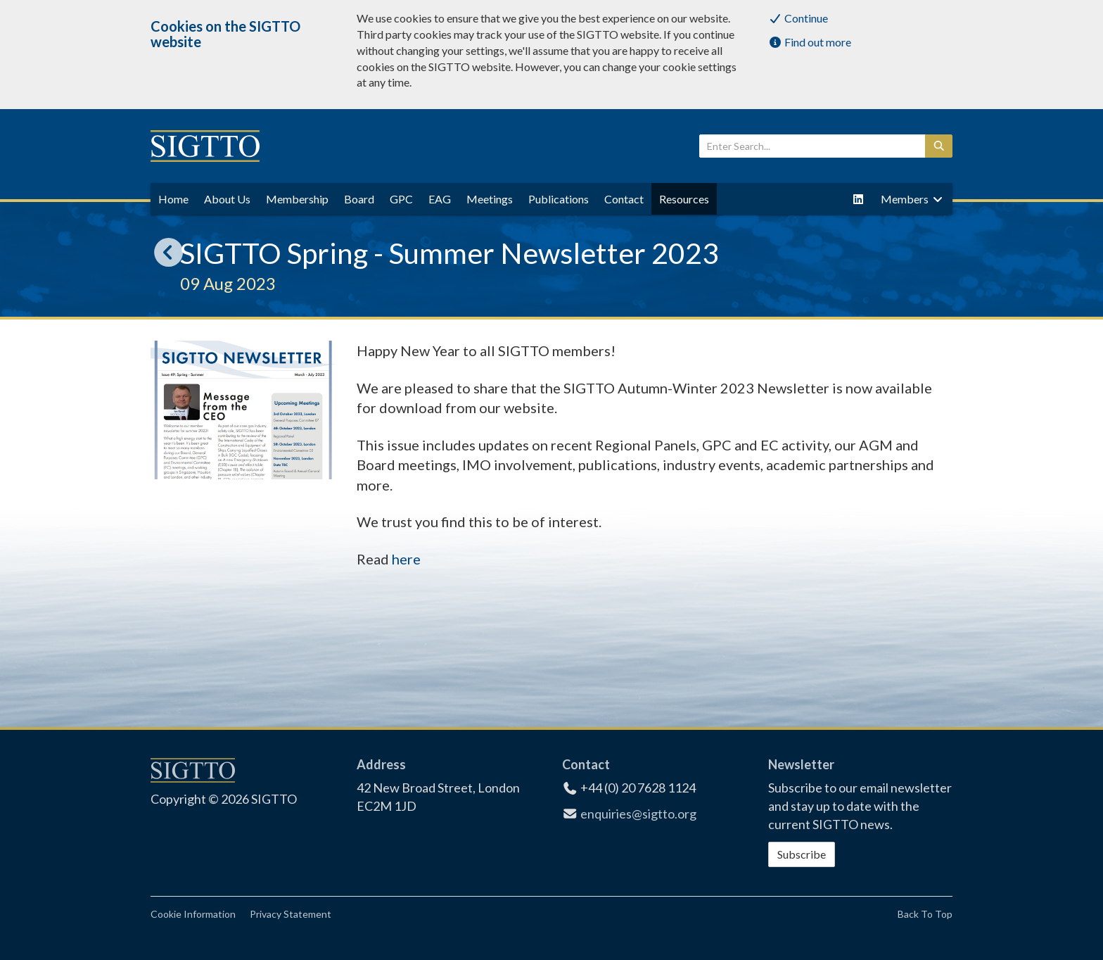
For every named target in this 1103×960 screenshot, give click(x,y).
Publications (558, 199)
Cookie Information (193, 914)
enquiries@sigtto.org (638, 813)
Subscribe (801, 854)
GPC (401, 199)
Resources (684, 199)
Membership (297, 199)
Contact (624, 199)
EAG (439, 199)
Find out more (809, 42)
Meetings (489, 199)
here (406, 558)
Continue (798, 18)
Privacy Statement (290, 914)
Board (359, 199)
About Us (227, 199)
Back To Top (925, 914)
